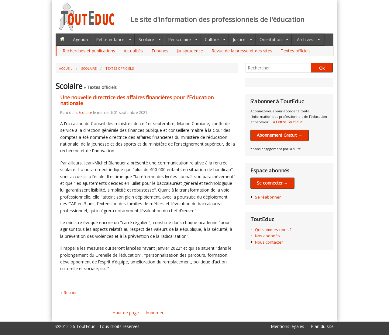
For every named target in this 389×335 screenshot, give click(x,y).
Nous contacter (269, 242)
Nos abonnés (267, 235)
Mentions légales (287, 326)
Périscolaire (179, 39)
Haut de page (125, 313)
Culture (212, 39)
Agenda (80, 39)
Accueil (65, 68)
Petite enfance (110, 39)
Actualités (133, 51)
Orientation (271, 39)
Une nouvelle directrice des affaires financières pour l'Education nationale (137, 100)
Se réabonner (268, 197)
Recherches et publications (89, 51)
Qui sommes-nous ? (273, 229)
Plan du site (322, 326)
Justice (239, 39)
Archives (305, 39)
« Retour (68, 292)
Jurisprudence (190, 51)
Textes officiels (296, 51)
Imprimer (155, 313)
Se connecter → (272, 183)
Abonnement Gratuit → (279, 135)
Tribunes (159, 51)
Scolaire (146, 39)
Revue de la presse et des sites (242, 51)
